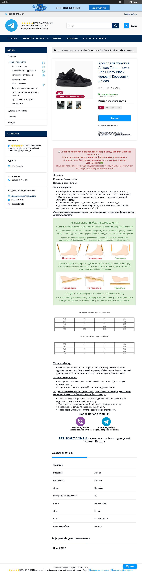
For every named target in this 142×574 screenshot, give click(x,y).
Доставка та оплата (94, 38)
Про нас (57, 38)
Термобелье (17, 104)
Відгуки (11, 122)
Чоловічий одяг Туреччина (24, 70)
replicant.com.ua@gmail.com (23, 196)
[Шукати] (115, 25)
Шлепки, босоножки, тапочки (24, 88)
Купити (115, 118)
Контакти (72, 38)
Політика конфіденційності (122, 570)
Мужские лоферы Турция (23, 99)
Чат (130, 566)
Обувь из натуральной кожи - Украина (25, 93)
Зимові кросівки (19, 79)
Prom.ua (84, 567)
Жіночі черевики (19, 84)
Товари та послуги (33, 38)
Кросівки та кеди (19, 66)
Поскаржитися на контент (99, 570)
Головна (13, 38)
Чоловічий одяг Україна (22, 75)
